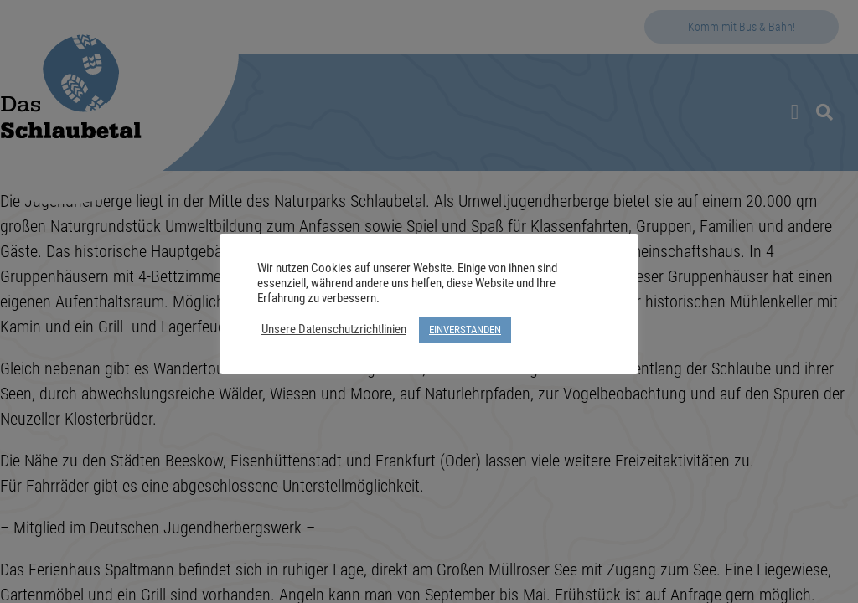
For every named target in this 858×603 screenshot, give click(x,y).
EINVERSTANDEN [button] (465, 329)
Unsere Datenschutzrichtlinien (333, 329)
